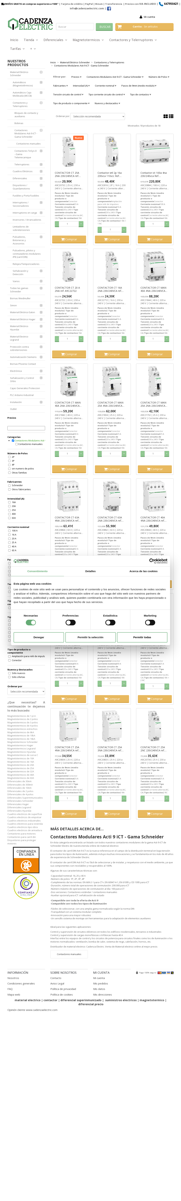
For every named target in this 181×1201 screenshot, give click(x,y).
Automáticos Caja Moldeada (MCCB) (22, 94)
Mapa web (13, 994)
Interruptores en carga (25, 212)
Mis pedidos (100, 983)
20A (14, 506)
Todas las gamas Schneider (19, 290)
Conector (17, 660)
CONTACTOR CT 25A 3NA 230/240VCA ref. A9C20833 (110, 749)
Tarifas (17, 49)
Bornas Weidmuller (20, 298)
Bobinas (18, 123)
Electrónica (16, 370)
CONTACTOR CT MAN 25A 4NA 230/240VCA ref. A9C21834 (110, 404)
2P (13, 456)
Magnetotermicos (88, 40)
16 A (14, 534)
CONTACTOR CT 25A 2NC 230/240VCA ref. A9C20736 (153, 749)
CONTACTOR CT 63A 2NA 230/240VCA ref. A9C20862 (110, 519)
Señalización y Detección (20, 272)
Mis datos (99, 989)
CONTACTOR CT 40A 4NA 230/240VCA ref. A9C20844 (153, 519)
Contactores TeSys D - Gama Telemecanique (25, 154)
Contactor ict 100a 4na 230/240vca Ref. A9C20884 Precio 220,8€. (155, 174)
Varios (16, 281)
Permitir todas (142, 637)
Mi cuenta (149, 17)
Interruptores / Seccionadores (21, 204)
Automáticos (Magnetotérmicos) (23, 84)
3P (13, 460)
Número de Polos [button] (159, 76)
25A (14, 510)
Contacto (55, 978)
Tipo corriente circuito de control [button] (107, 94)
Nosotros (13, 978)
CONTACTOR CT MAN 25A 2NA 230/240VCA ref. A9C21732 (153, 404)
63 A (14, 550)
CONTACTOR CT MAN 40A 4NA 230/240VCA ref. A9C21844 (153, 289)
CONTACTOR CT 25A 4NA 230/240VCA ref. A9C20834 (67, 749)
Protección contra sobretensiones (19, 348)
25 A (14, 542)
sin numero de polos (23, 468)
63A (14, 517)
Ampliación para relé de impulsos (30, 656)
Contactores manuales (28, 143)
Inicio (14, 40)
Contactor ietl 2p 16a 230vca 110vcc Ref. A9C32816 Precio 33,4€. (111, 174)
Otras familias (19, 472)
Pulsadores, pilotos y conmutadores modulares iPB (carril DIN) (27, 253)
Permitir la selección (90, 637)
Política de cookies (61, 994)
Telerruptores (21, 164)
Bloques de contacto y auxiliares (26, 114)
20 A (14, 538)
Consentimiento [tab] (37, 571)
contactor (50, 1000)
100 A (14, 530)
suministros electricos (121, 1000)
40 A (14, 546)
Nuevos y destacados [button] (107, 103)
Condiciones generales (21, 983)
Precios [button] (76, 76)
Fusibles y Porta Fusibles (26, 195)
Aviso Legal (57, 983)
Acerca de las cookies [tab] (144, 571)
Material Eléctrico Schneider (19, 73)
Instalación (16, 402)
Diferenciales (55, 40)
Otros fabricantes (21, 489)
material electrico (27, 1000)
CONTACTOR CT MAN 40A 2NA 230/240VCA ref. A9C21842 (68, 404)
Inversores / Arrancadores (27, 219)
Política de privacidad (63, 989)
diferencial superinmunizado (80, 1000)
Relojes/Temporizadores (26, 264)
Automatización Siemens (23, 357)
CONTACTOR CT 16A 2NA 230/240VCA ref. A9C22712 (110, 289)
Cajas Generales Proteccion (25, 388)
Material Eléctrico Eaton (22, 312)
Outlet (13, 409)
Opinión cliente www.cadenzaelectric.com (32, 1010)
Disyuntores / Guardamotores (21, 187)
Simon (13, 305)
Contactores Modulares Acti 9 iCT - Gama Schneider (25, 133)
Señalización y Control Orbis (22, 379)
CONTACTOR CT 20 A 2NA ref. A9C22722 (67, 289)
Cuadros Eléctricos (23, 171)
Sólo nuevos (18, 673)
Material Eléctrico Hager (22, 319)
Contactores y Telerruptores (133, 40)
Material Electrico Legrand (19, 338)
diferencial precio (90, 1004)
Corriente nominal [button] (105, 85)
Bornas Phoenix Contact (23, 363)
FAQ (10, 989)
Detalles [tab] (90, 571)
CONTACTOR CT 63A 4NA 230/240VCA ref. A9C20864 (67, 519)
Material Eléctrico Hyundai (19, 328)
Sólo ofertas (18, 677)
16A (14, 502)
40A (14, 513)
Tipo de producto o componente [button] (71, 103)
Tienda (31, 40)
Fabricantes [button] (60, 85)
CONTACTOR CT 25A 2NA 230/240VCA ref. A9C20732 (67, 174)
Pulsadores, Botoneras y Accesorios (19, 240)
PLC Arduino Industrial (22, 395)
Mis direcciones (102, 994)
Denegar (38, 637)
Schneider (17, 485)
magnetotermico (152, 1000)
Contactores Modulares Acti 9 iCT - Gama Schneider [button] (115, 76)
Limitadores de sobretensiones (21, 228)
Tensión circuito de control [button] (68, 94)
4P (13, 464)
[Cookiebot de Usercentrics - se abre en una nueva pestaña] (151, 561)
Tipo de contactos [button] (140, 94)
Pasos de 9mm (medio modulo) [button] (138, 85)
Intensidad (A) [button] (81, 85)
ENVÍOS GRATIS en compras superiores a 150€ (29, 3)
